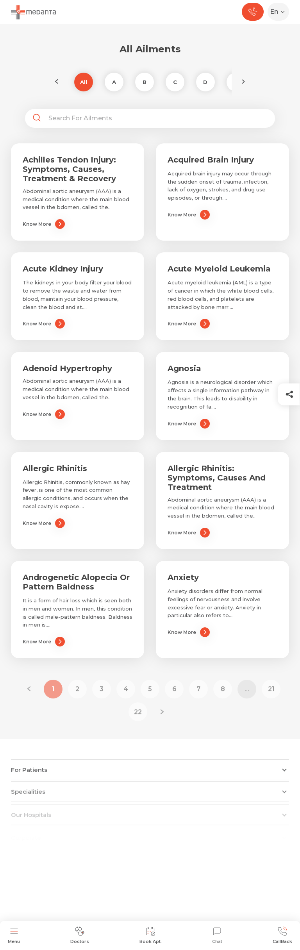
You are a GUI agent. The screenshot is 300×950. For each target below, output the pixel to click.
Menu (14, 935)
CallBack (282, 935)
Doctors (79, 935)
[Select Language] (280, 12)
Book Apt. (150, 935)
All (83, 82)
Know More (44, 224)
